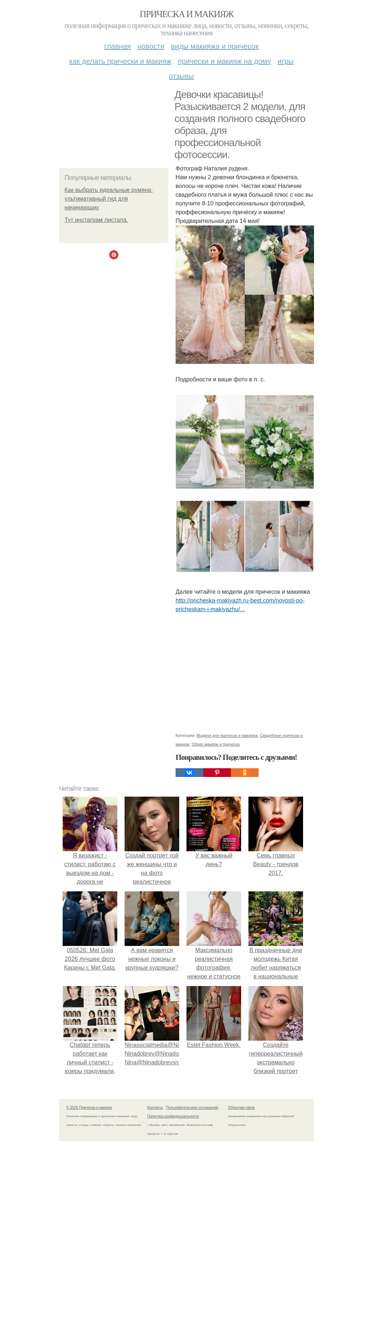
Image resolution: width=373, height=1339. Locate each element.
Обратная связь (241, 1108)
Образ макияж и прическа (216, 744)
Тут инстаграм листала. (96, 220)
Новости (150, 46)
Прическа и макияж (186, 14)
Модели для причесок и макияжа (227, 735)
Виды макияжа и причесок (215, 46)
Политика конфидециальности (173, 1116)
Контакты (155, 1108)
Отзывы (181, 76)
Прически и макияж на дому (224, 61)
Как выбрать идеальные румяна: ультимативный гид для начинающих (108, 199)
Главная (117, 46)
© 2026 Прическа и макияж (89, 1108)
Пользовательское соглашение (192, 1108)
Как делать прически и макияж (120, 61)
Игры (286, 61)
